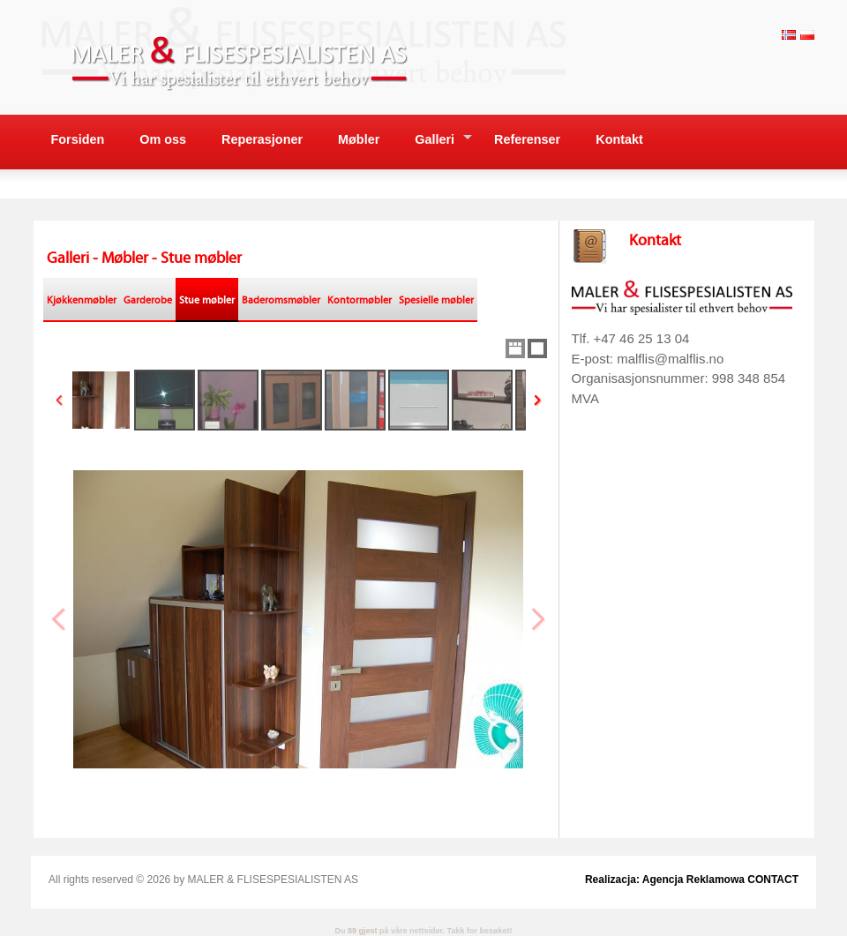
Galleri (434, 139)
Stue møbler (207, 300)
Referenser (527, 139)
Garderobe (148, 300)
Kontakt (619, 139)
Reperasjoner (262, 139)
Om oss (162, 139)
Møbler (358, 139)
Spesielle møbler (436, 300)
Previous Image (59, 619)
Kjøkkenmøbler (81, 300)
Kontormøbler (359, 300)
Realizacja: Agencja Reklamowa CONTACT (691, 879)
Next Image (537, 619)
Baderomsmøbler (281, 300)
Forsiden (78, 139)
